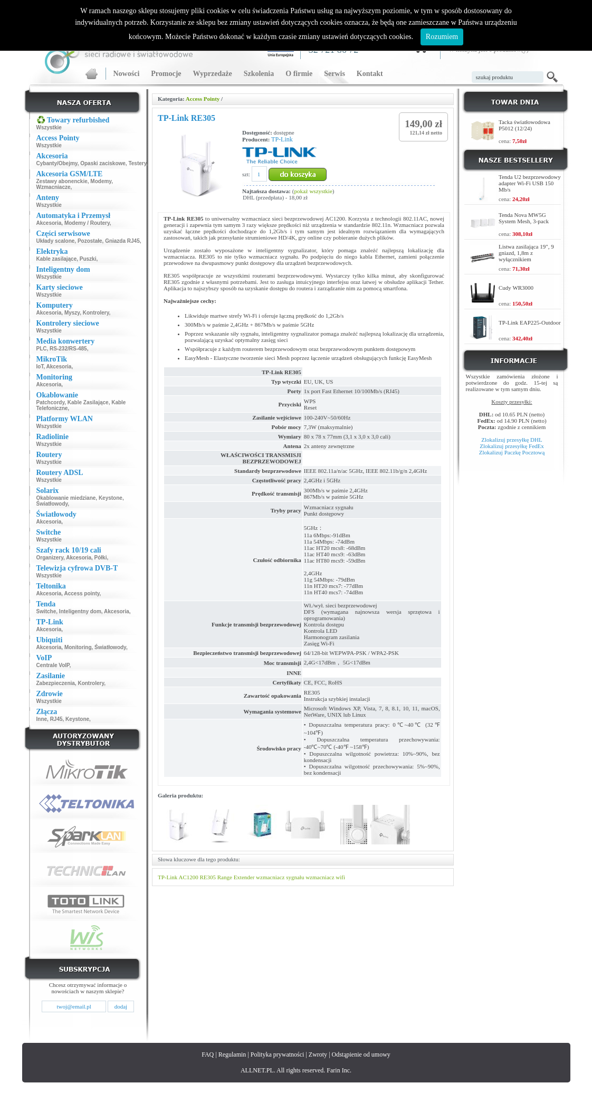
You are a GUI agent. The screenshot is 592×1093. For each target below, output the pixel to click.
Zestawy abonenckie (62, 181)
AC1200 (188, 877)
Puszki (88, 259)
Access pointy (82, 593)
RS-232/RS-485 (68, 348)
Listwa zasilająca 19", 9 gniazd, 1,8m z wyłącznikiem (526, 252)
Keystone (110, 498)
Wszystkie (49, 127)
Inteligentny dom (80, 611)
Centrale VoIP (53, 665)
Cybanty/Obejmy (57, 163)
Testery (137, 163)
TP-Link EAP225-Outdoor (530, 322)
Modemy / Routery (87, 223)
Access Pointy (202, 99)
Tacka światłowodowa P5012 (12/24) (524, 125)
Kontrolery (96, 313)
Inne (41, 719)
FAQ (208, 1054)
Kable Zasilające (88, 402)
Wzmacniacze (53, 187)
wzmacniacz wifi (325, 877)
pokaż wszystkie (313, 191)
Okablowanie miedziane (66, 498)
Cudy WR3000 (516, 287)
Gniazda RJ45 (122, 241)
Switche (46, 611)
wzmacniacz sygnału (280, 877)
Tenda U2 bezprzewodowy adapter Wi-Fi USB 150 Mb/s (530, 183)
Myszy (72, 313)
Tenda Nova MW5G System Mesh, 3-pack (524, 218)
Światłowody (52, 504)
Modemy (100, 181)
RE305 (207, 877)
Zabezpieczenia (55, 683)
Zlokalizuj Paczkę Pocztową (512, 452)
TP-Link (282, 139)
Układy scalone (55, 241)
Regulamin (232, 1054)
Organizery (50, 557)
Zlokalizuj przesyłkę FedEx (512, 446)
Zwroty (318, 1054)
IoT (40, 366)
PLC (41, 348)
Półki (100, 557)
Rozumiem (442, 37)
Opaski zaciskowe (103, 163)
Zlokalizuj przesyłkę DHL (511, 439)
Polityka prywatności (277, 1054)
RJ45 (56, 719)
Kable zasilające (56, 259)
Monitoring (78, 647)
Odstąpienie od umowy (361, 1054)
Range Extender (236, 877)
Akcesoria (49, 223)
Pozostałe (90, 241)
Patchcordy (50, 402)
